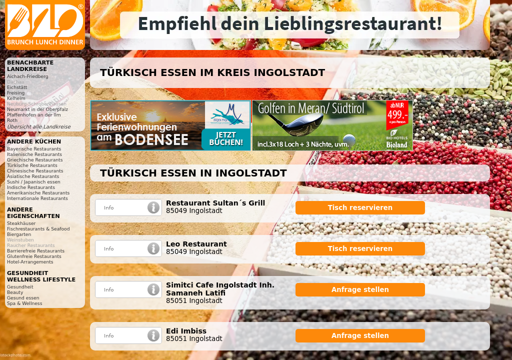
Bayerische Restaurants (34, 149)
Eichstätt (17, 87)
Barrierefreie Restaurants (35, 251)
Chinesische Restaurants (35, 171)
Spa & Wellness (24, 303)
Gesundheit (20, 287)
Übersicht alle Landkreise (38, 127)
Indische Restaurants (31, 187)
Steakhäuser (21, 223)
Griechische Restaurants (34, 159)
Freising (15, 93)
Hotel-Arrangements (30, 261)
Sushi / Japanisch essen (33, 181)
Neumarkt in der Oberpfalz (37, 109)
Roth (12, 120)
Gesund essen (23, 297)
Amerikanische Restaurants (38, 193)
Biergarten (19, 234)
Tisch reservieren (360, 208)
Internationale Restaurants (37, 198)
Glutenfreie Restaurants (34, 256)
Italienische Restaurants (34, 154)
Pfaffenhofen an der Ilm (34, 115)
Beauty (15, 292)
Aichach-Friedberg (27, 76)
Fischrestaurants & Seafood (38, 229)
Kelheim (16, 98)
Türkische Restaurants (32, 165)
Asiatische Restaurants (33, 176)
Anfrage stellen (360, 290)
